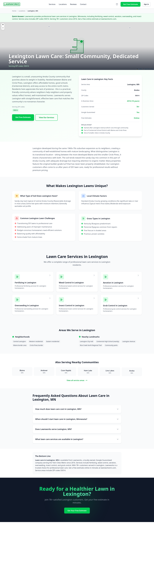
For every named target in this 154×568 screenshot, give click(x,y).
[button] (81, 41)
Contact (83, 4)
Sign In (146, 4)
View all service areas (77, 380)
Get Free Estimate (130, 4)
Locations (63, 4)
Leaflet (139, 69)
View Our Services (46, 117)
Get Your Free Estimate (77, 510)
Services (52, 4)
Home (14, 11)
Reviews (73, 4)
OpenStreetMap (148, 69)
